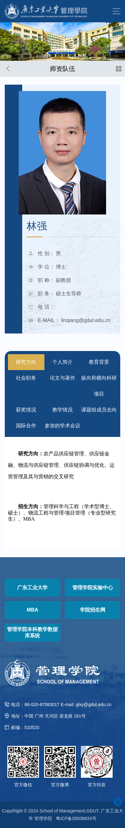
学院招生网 (92, 610)
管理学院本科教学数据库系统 (32, 632)
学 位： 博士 (52, 267)
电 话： (46, 307)
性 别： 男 (49, 253)
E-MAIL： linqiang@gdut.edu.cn (74, 320)
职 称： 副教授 (54, 280)
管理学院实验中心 (92, 587)
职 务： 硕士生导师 (59, 293)
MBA (32, 610)
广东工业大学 (32, 587)
